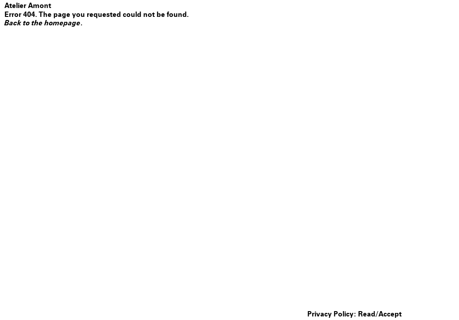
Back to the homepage (42, 22)
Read (366, 314)
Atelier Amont (27, 5)
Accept (390, 314)
